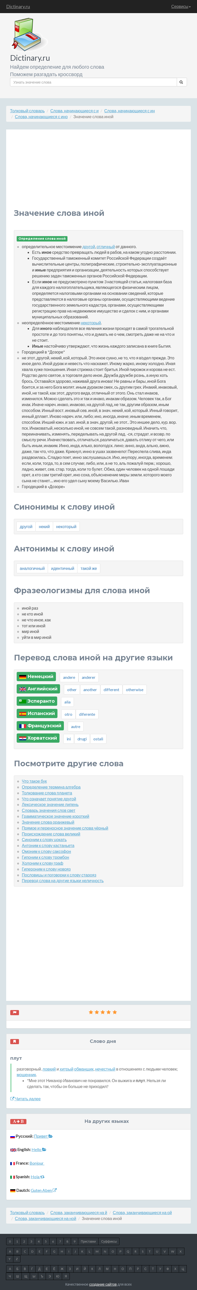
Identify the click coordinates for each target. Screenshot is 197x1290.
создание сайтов (103, 1284)
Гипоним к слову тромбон (45, 857)
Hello (39, 1149)
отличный (106, 246)
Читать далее (25, 1098)
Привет (43, 1136)
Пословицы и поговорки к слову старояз (59, 874)
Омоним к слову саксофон (46, 851)
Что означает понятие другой (49, 798)
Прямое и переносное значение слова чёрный (65, 827)
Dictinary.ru (18, 6)
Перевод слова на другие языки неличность (63, 880)
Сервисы (181, 6)
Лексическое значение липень (50, 804)
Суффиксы (109, 1241)
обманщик (84, 1068)
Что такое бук (34, 781)
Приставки (88, 1241)
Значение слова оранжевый (48, 822)
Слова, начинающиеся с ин (129, 110)
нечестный (105, 1068)
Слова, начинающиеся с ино (41, 116)
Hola (38, 1176)
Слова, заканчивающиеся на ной (45, 1218)
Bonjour (36, 1163)
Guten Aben (44, 1190)
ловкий (49, 1068)
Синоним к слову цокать (44, 839)
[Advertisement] (98, 173)
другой (88, 246)
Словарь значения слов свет (48, 810)
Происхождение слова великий (51, 833)
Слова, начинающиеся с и (74, 110)
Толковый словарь (27, 110)
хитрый (66, 1068)
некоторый (91, 322)
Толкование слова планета (47, 792)
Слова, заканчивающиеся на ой (142, 1212)
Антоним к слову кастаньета (48, 845)
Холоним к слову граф (42, 863)
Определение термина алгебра (51, 786)
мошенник (26, 1074)
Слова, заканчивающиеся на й (78, 1212)
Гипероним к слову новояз (46, 868)
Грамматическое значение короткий (55, 816)
